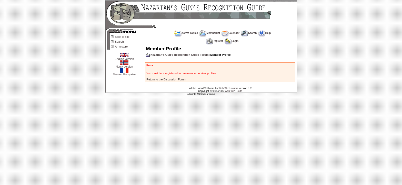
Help (264, 33)
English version (124, 57)
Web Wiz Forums (228, 88)
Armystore (121, 46)
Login (231, 41)
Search (119, 41)
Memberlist (209, 33)
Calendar (230, 33)
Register (214, 41)
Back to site (122, 36)
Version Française (124, 73)
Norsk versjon (124, 65)
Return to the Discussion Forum (166, 79)
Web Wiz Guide (233, 91)
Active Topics (186, 33)
